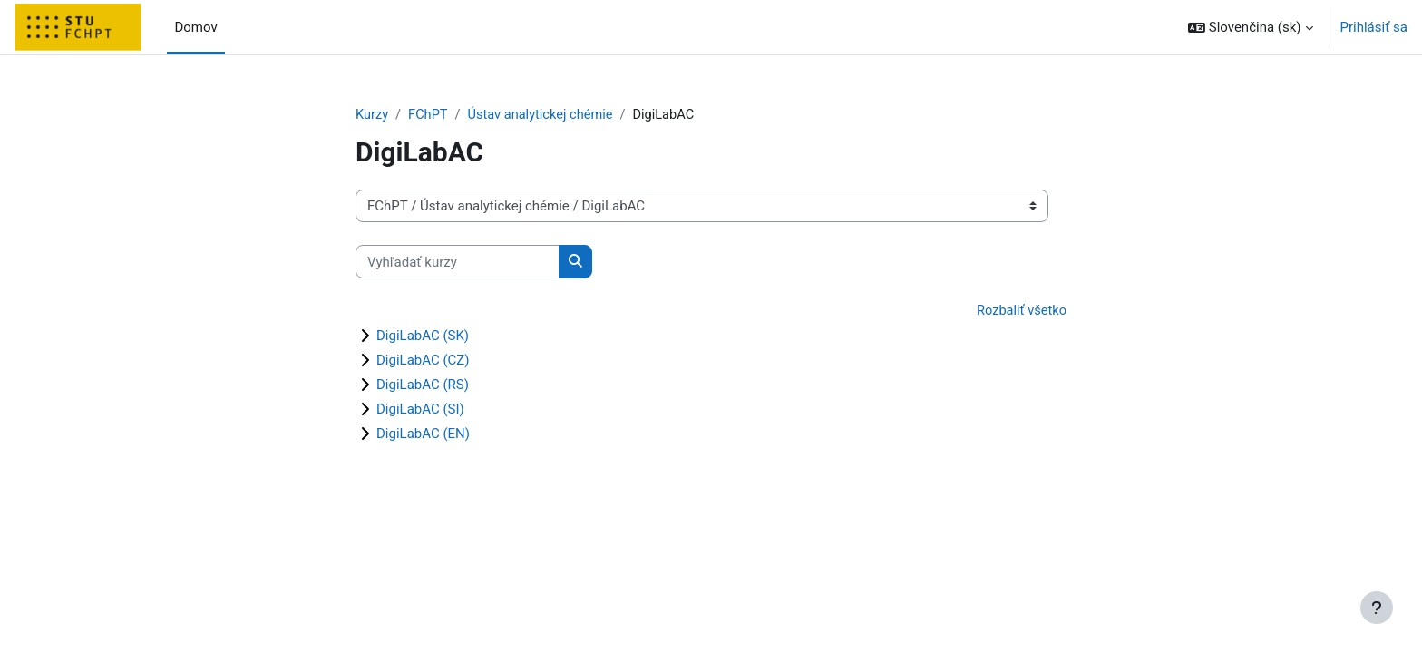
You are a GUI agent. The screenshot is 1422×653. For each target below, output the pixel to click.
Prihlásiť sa (1373, 27)
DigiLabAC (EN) (423, 434)
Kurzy (372, 115)
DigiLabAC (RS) (422, 385)
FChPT (429, 115)
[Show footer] (1376, 607)
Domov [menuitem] (195, 27)
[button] (1250, 27)
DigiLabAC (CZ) (423, 361)
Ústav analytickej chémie (544, 115)
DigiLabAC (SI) (420, 410)
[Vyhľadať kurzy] (458, 262)
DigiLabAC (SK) (422, 336)
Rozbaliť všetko (1020, 312)
